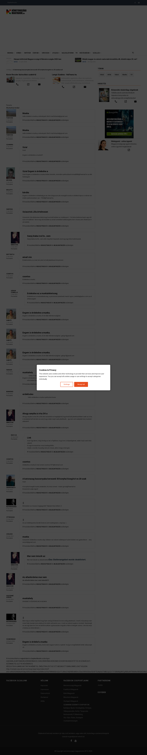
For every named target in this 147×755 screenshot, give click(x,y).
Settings (67, 384)
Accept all (81, 384)
